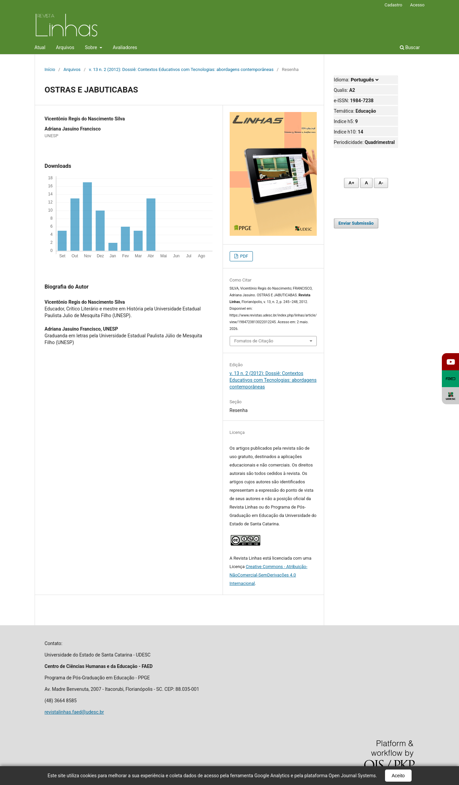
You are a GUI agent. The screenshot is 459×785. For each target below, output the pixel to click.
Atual (40, 47)
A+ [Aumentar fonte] (351, 182)
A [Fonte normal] (366, 182)
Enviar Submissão (356, 223)
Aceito (398, 775)
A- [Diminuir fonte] (381, 182)
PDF (243, 256)
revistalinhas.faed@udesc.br (74, 712)
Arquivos (65, 47)
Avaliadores (125, 47)
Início (50, 69)
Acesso (417, 4)
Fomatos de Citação (253, 340)
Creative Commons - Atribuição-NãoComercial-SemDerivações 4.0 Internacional (269, 575)
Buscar (410, 47)
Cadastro (394, 4)
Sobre (92, 47)
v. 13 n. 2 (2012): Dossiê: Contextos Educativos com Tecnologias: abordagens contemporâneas (181, 69)
